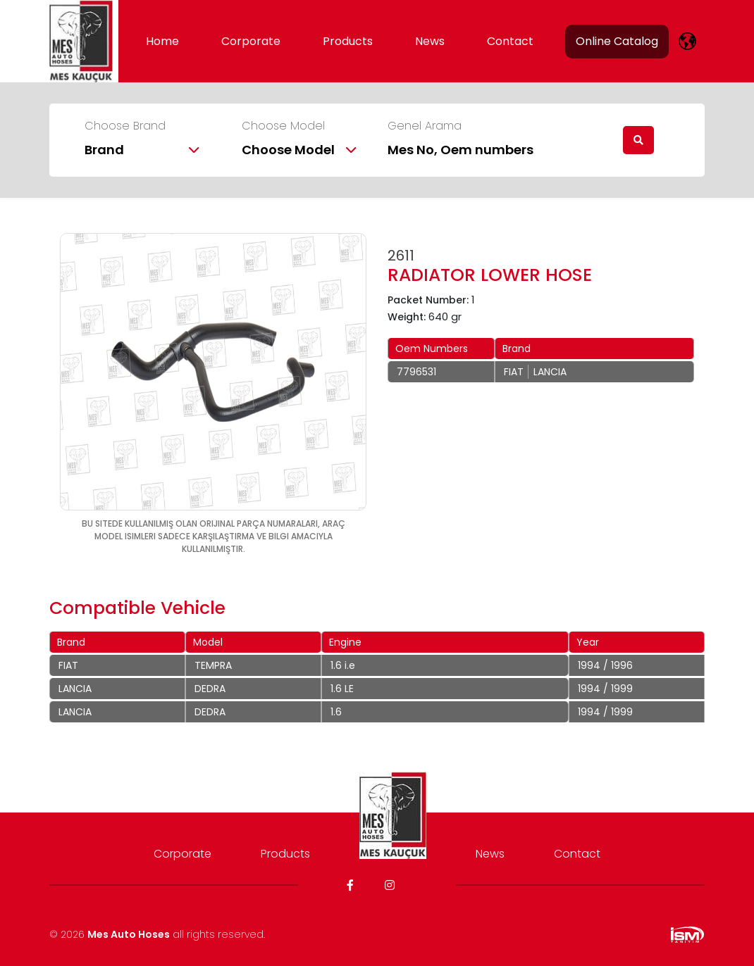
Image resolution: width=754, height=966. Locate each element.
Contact (510, 41)
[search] (638, 140)
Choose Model (283, 126)
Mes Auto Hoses (128, 934)
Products (348, 41)
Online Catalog (617, 41)
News (430, 41)
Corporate (250, 41)
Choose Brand (125, 126)
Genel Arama (425, 126)
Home (162, 41)
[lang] (687, 41)
